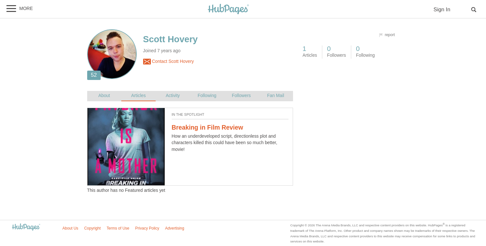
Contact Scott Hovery (168, 61)
